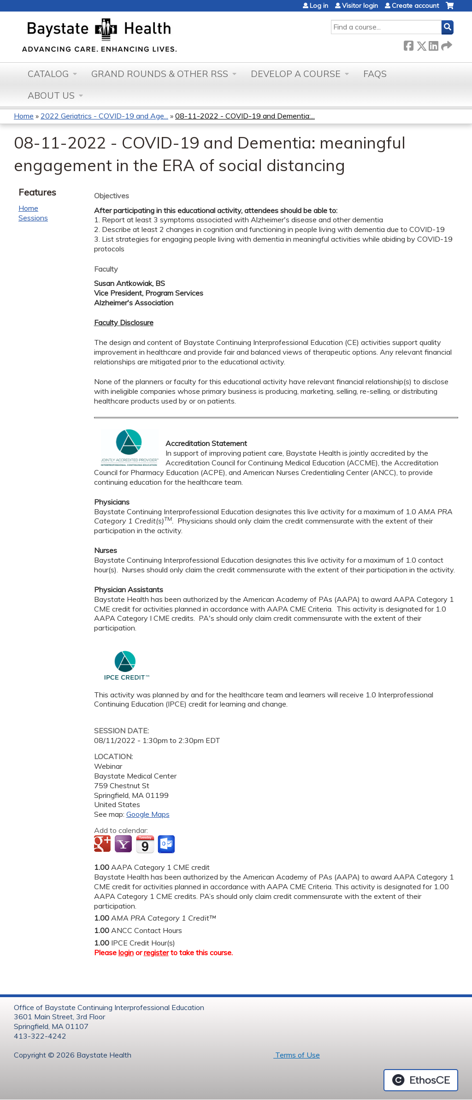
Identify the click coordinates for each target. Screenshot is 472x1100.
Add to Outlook (167, 844)
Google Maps (148, 814)
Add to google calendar (103, 844)
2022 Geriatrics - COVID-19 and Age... (104, 115)
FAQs (375, 73)
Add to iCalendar (145, 844)
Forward (445, 44)
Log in (319, 5)
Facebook (408, 44)
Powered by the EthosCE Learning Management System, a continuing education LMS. (421, 1080)
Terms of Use (296, 1054)
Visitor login (360, 5)
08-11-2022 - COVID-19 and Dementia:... (245, 115)
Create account (415, 5)
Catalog (48, 73)
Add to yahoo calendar (124, 844)
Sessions (33, 217)
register (156, 952)
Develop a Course (296, 73)
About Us (51, 95)
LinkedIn (433, 44)
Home (24, 115)
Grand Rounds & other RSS (159, 73)
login (126, 952)
